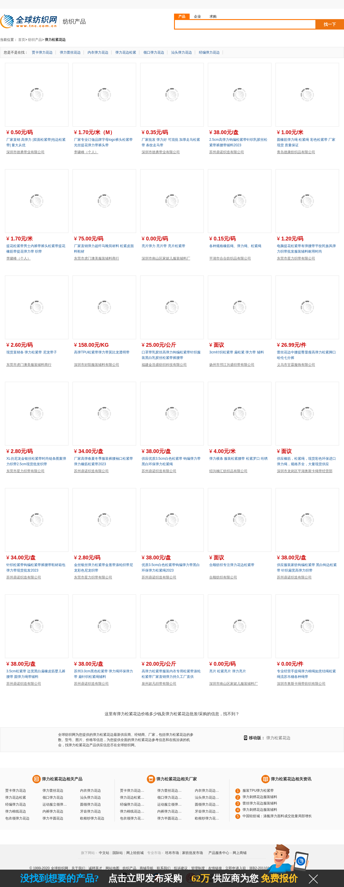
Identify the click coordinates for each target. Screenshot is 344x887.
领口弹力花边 (153, 52)
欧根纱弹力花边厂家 (208, 818)
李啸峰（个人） (86, 152)
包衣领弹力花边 (17, 818)
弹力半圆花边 (52, 818)
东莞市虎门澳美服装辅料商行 (96, 258)
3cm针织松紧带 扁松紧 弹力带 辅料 (236, 352)
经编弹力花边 (209, 52)
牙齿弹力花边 (90, 811)
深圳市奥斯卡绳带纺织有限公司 (301, 684)
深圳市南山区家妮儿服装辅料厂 (166, 258)
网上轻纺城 (135, 853)
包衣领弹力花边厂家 (133, 818)
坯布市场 (172, 853)
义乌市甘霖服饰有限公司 (296, 365)
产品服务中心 (218, 853)
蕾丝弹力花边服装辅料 (260, 803)
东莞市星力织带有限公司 (296, 258)
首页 (21, 40)
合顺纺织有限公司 (223, 577)
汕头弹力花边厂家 (208, 797)
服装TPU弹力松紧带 (258, 791)
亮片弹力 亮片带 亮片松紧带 (163, 246)
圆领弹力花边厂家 (208, 804)
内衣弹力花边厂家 (208, 791)
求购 (213, 16)
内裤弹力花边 (52, 811)
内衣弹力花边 (98, 52)
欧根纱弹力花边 (92, 818)
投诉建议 (181, 868)
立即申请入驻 (235, 868)
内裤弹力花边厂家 (170, 811)
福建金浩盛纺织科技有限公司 (164, 365)
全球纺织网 (59, 868)
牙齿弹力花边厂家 (208, 811)
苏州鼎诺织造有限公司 (226, 152)
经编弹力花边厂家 (133, 804)
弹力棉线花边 (15, 811)
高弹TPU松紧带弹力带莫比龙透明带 (102, 352)
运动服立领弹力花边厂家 (170, 804)
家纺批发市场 (192, 853)
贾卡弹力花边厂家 (133, 791)
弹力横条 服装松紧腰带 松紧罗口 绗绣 (238, 459)
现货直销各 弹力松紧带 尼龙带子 (31, 352)
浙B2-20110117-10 (263, 868)
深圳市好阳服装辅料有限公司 (96, 365)
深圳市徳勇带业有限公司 (25, 152)
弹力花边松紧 (125, 52)
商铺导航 (146, 868)
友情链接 (215, 868)
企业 (197, 16)
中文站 (104, 853)
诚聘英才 (95, 868)
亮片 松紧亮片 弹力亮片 (227, 671)
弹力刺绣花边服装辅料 (260, 797)
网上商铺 (240, 853)
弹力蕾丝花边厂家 (170, 791)
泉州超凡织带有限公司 (159, 684)
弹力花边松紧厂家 (133, 797)
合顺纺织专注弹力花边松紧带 (231, 565)
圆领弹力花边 (90, 804)
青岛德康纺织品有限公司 (296, 152)
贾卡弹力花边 (42, 52)
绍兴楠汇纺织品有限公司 (228, 471)
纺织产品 (35, 40)
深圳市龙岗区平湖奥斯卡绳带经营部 (304, 471)
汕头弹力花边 (181, 52)
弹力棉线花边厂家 (133, 811)
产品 (181, 16)
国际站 (117, 853)
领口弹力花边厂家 (170, 797)
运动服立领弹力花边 (55, 804)
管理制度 (198, 868)
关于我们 (78, 868)
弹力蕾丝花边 (70, 52)
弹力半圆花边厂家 (170, 818)
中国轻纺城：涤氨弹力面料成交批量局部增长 (277, 816)
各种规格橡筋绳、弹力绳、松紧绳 (235, 246)
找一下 (330, 24)
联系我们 (164, 868)
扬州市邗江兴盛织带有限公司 (231, 365)
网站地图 (112, 868)
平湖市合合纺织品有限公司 (230, 258)
